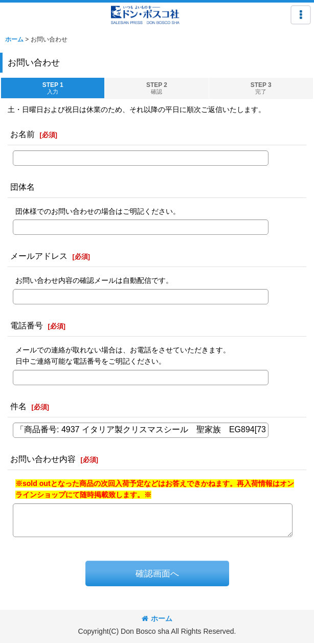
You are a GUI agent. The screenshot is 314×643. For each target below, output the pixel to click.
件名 (18, 406)
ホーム (157, 618)
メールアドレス (39, 255)
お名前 (22, 134)
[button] (300, 15)
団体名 (22, 186)
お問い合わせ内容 (43, 458)
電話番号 (26, 325)
